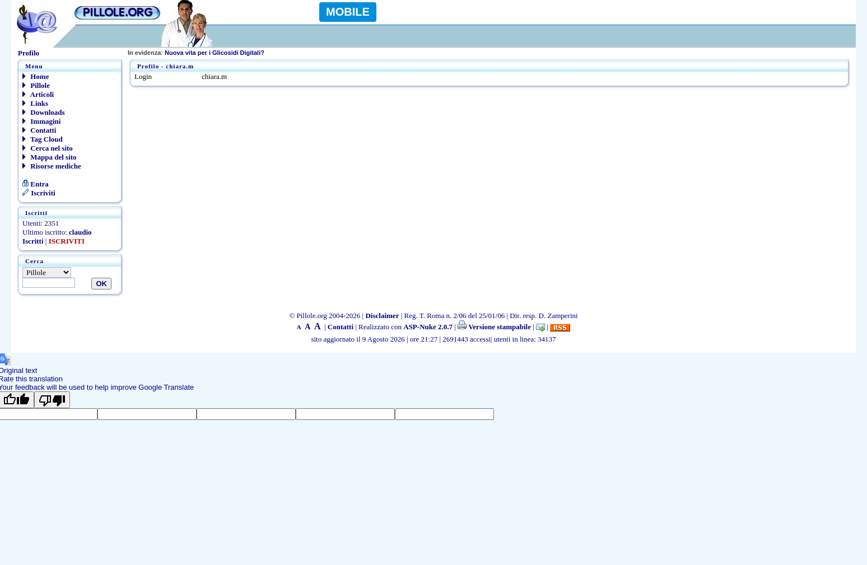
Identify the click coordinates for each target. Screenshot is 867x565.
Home (35, 76)
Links (35, 103)
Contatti (39, 130)
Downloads (43, 112)
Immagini (41, 121)
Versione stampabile (494, 327)
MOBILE (348, 12)
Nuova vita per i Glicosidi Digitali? (196, 52)
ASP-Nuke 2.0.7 (428, 327)
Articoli (38, 94)
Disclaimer (382, 315)
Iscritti (33, 241)
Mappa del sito (49, 157)
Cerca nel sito (47, 148)
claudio (80, 232)
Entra (35, 184)
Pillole (36, 85)
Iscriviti (38, 193)
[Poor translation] (52, 399)
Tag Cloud (42, 139)
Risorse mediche (51, 166)
